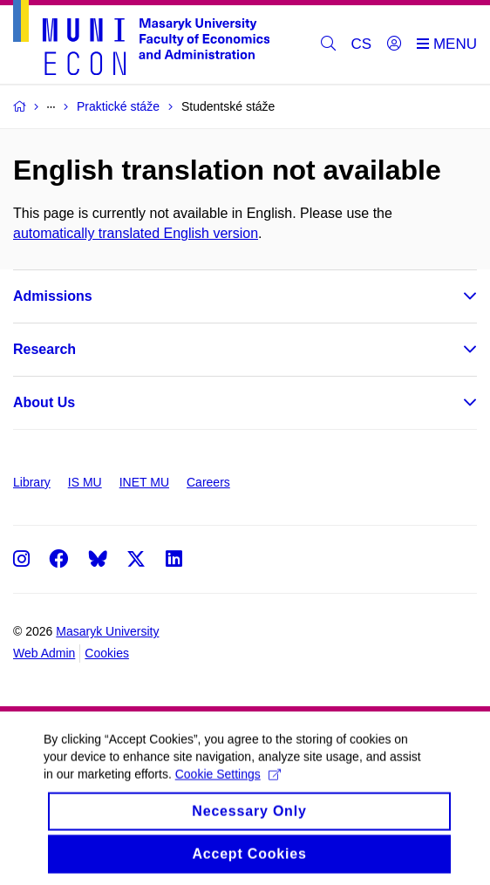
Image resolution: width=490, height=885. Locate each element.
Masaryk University (107, 631)
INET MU (144, 482)
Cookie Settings (228, 787)
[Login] (394, 44)
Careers (208, 482)
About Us (44, 402)
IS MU (85, 482)
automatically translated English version (135, 233)
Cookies (107, 653)
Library (32, 482)
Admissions (52, 296)
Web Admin (44, 653)
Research (44, 349)
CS (361, 44)
